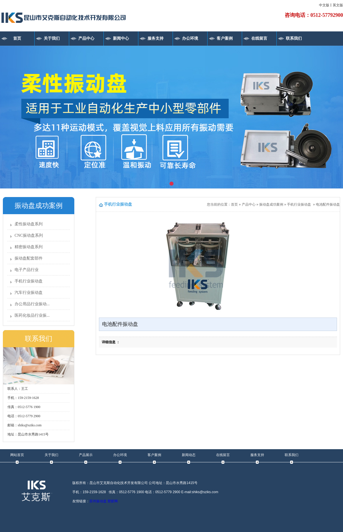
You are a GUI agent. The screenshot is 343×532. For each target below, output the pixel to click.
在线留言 (259, 38)
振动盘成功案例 (271, 204)
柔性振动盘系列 (29, 224)
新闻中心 (121, 38)
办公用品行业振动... (32, 304)
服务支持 (155, 38)
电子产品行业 (27, 270)
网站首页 (17, 455)
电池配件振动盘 (328, 204)
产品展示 (86, 455)
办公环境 (190, 38)
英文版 (338, 5)
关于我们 (52, 38)
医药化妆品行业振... (32, 315)
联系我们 (294, 38)
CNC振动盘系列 (29, 235)
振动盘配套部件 (29, 258)
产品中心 (86, 38)
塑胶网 (112, 501)
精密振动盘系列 (29, 247)
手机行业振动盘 (29, 281)
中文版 (324, 5)
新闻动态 (189, 455)
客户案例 (225, 38)
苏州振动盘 (98, 501)
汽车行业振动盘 (29, 292)
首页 (17, 38)
